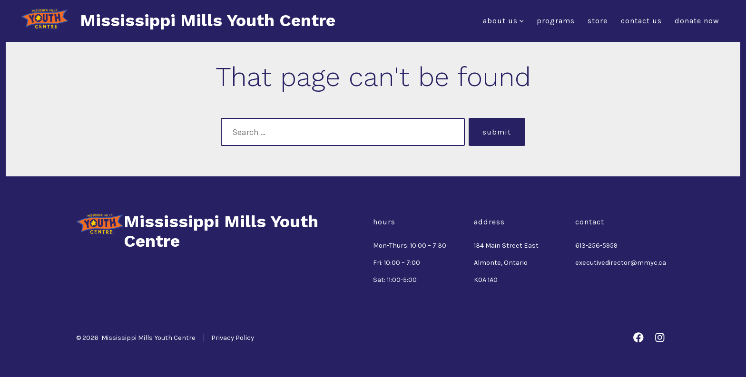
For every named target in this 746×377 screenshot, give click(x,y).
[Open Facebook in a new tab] (638, 338)
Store (598, 20)
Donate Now (697, 20)
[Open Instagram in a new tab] (660, 338)
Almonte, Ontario (501, 263)
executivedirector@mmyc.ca (620, 263)
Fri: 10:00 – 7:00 (396, 263)
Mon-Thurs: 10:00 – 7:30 (409, 246)
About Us (503, 20)
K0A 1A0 (486, 280)
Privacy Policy (232, 338)
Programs (556, 20)
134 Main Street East (506, 246)
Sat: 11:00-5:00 (395, 280)
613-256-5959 (596, 246)
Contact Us (641, 20)
